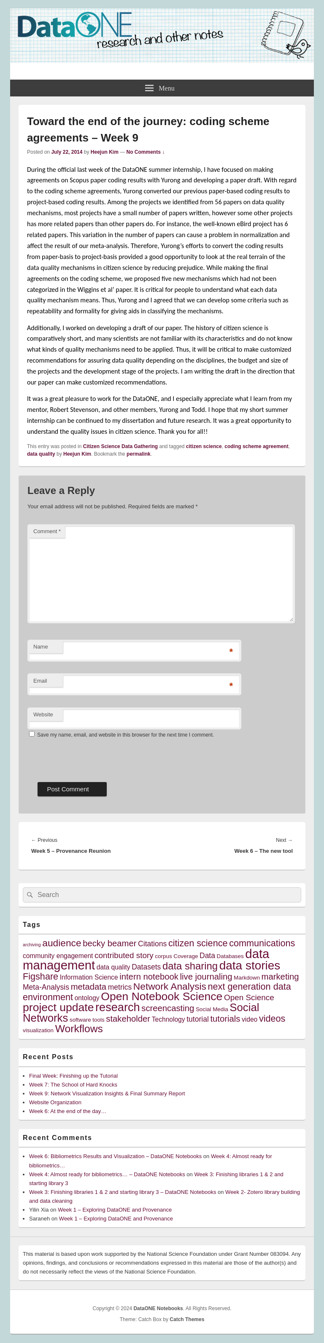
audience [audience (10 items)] (61, 942)
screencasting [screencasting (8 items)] (167, 1008)
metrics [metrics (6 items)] (120, 987)
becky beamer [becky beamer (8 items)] (109, 943)
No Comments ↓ (146, 152)
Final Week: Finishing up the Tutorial (73, 1076)
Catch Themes (187, 1319)
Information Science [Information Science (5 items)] (89, 977)
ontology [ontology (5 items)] (87, 997)
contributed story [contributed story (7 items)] (124, 955)
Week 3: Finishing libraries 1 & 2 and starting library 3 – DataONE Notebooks (122, 1192)
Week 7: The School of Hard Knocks (73, 1084)
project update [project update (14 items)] (58, 1007)
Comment (47, 531)
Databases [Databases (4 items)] (230, 956)
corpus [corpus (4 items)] (163, 956)
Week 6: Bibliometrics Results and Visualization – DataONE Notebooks (115, 1156)
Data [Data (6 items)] (207, 955)
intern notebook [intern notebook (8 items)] (148, 976)
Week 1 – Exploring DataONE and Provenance (115, 1210)
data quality (41, 454)
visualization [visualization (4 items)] (38, 1030)
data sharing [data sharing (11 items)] (190, 966)
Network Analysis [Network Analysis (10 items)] (169, 986)
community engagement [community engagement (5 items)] (58, 955)
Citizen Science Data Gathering (120, 446)
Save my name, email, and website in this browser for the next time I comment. (125, 735)
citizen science (204, 446)
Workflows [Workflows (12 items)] (79, 1028)
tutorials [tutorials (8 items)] (225, 1018)
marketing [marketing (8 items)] (280, 976)
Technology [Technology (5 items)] (168, 1019)
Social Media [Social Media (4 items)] (212, 1009)
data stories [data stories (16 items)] (250, 965)
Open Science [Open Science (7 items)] (249, 997)
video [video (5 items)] (249, 1019)
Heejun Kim (105, 152)
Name (40, 646)
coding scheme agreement (256, 446)
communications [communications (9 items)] (262, 943)
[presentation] (91, 757)
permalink (139, 454)
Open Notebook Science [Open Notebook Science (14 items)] (161, 996)
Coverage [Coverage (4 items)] (185, 956)
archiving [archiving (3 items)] (32, 944)
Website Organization (55, 1102)
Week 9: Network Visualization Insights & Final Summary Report (107, 1093)
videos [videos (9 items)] (272, 1018)
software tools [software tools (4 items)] (87, 1020)
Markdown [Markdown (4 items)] (247, 978)
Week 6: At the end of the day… (67, 1111)
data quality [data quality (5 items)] (113, 967)
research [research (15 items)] (117, 1007)
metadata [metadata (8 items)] (89, 986)
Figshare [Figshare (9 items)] (40, 976)
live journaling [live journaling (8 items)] (206, 976)
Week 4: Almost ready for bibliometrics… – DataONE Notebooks (107, 1174)
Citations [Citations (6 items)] (152, 944)
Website (43, 714)
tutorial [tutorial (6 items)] (197, 1019)
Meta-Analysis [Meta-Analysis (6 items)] (46, 987)
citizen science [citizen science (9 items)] (198, 943)
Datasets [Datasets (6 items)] (146, 967)
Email (40, 681)
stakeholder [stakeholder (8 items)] (128, 1018)
